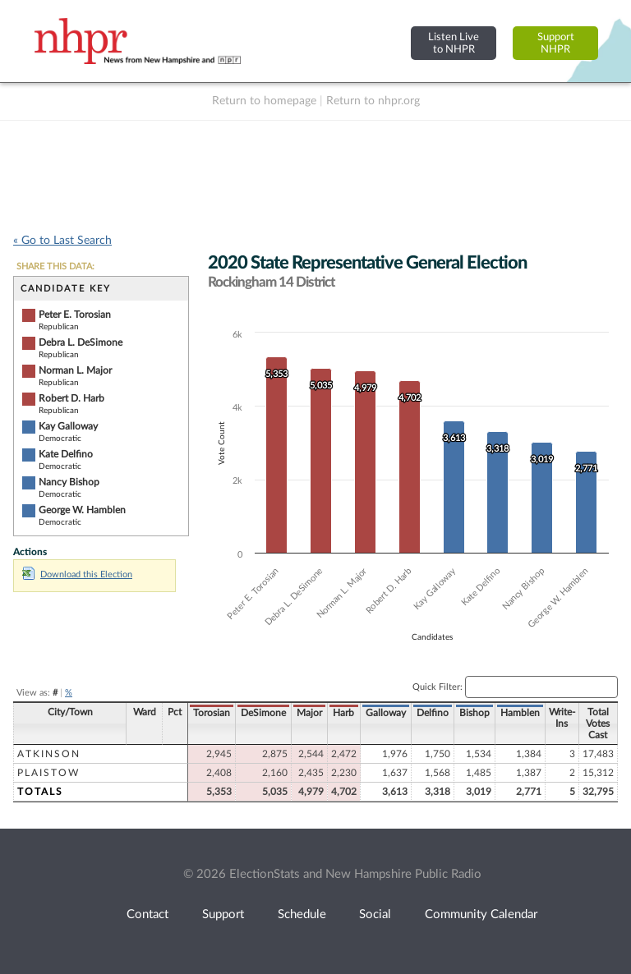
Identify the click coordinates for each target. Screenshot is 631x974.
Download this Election (77, 574)
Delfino (433, 713)
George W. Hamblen (82, 510)
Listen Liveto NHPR (453, 43)
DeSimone (263, 713)
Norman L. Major (75, 370)
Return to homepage (264, 101)
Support (223, 914)
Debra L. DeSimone (80, 342)
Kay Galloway (68, 426)
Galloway (386, 713)
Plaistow (48, 773)
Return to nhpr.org (373, 101)
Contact (147, 914)
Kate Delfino (66, 454)
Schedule (302, 914)
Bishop (474, 713)
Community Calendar (481, 914)
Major (309, 713)
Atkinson (49, 754)
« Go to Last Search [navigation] (62, 240)
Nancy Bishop (69, 482)
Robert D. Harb (71, 398)
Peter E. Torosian (75, 314)
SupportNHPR (555, 43)
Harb (343, 713)
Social (375, 914)
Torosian (211, 713)
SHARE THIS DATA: (55, 266)
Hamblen (520, 713)
